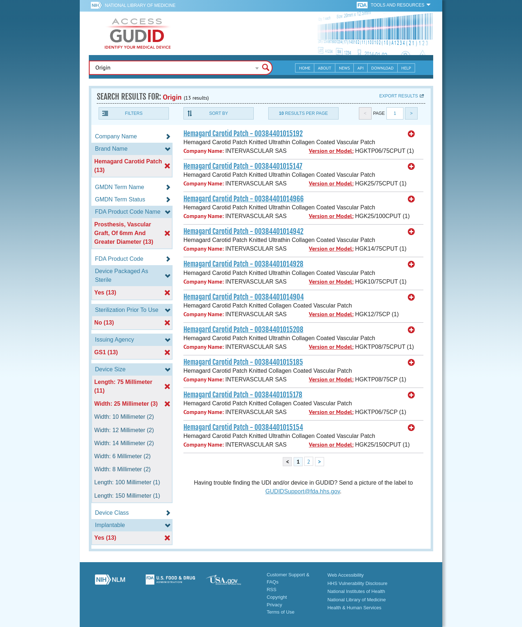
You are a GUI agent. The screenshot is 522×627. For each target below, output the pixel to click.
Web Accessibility (345, 575)
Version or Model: (331, 151)
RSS (272, 589)
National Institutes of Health (356, 591)
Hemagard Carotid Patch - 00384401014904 (243, 297)
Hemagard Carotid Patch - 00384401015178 (242, 394)
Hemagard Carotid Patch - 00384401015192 (243, 133)
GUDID (138, 33)
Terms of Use (281, 612)
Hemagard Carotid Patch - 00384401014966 (243, 199)
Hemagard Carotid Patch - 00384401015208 (243, 329)
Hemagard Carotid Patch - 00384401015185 (243, 362)
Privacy (274, 604)
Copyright (277, 597)
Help (406, 68)
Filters (133, 113)
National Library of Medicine (140, 5)
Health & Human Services (354, 607)
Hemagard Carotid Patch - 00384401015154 (243, 427)
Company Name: (203, 151)
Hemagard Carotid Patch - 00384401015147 (242, 166)
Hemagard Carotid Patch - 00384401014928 (243, 264)
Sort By (218, 113)
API (360, 68)
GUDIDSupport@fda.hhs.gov (302, 491)
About (324, 68)
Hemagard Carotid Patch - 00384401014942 (243, 231)
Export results (398, 96)
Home (304, 68)
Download (382, 68)
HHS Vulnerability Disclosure (357, 583)
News (344, 68)
